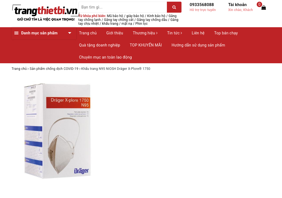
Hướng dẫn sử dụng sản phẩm (198, 45)
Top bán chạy (226, 33)
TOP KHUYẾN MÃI (146, 45)
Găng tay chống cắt (118, 20)
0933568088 (202, 4)
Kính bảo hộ (156, 16)
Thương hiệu (145, 33)
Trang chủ (88, 33)
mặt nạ (126, 24)
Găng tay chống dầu (152, 20)
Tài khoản (237, 4)
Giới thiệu (114, 33)
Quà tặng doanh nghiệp (99, 45)
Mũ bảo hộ (115, 16)
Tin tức (174, 33)
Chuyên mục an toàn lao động (105, 57)
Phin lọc (141, 24)
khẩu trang (110, 24)
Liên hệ (198, 33)
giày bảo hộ (135, 16)
